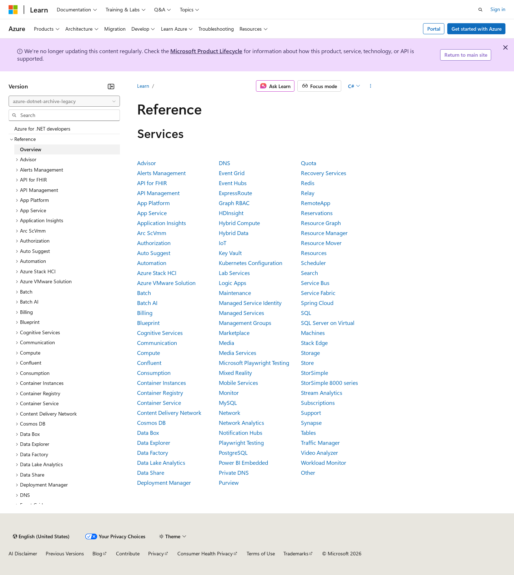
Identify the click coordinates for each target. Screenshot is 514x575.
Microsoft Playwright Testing (254, 362)
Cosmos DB (151, 422)
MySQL (228, 402)
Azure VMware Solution (166, 282)
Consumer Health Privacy (205, 553)
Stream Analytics (321, 392)
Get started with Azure (477, 28)
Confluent (149, 362)
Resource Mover (321, 242)
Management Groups (245, 322)
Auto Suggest (153, 252)
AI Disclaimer (23, 553)
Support (311, 412)
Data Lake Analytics (161, 462)
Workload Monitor (323, 462)
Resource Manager (324, 232)
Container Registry (160, 392)
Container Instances (161, 382)
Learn (143, 85)
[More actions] (370, 86)
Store (307, 362)
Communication (157, 342)
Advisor (146, 163)
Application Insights (161, 223)
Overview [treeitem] (30, 149)
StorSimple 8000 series (329, 382)
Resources (314, 252)
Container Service (159, 402)
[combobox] (64, 101)
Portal (433, 28)
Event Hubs (233, 183)
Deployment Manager (164, 482)
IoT (222, 242)
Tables (308, 432)
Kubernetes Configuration (250, 262)
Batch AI (147, 302)
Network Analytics (241, 422)
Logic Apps (232, 282)
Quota (308, 163)
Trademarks (295, 553)
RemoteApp (315, 203)
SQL (306, 312)
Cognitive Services (160, 332)
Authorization (154, 242)
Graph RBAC (234, 203)
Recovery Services (323, 173)
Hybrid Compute (239, 223)
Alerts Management (161, 173)
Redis (307, 183)
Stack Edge (314, 342)
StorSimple (314, 372)
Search (309, 272)
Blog (97, 553)
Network (229, 412)
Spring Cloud (317, 302)
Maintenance (235, 292)
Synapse (311, 422)
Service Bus (315, 282)
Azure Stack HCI (156, 272)
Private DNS (234, 472)
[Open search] (480, 9)
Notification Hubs (240, 432)
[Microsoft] (13, 9)
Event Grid (232, 173)
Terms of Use (261, 553)
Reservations (317, 213)
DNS (224, 163)
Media (226, 342)
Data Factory (152, 452)
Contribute (128, 553)
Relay (307, 193)
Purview (229, 482)
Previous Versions (65, 553)
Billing (144, 312)
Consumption (154, 372)
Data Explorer (153, 442)
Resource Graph (321, 223)
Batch (144, 292)
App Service (152, 213)
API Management (158, 193)
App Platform (153, 203)
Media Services (237, 352)
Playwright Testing (241, 442)
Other (308, 472)
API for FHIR (152, 183)
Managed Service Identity (250, 302)
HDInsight (231, 213)
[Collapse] (111, 86)
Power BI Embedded (243, 462)
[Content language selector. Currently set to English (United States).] (41, 536)
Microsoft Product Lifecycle (206, 51)
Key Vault (230, 252)
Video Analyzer (319, 452)
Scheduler (313, 262)
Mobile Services (238, 382)
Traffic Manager (320, 442)
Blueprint (148, 322)
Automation (151, 262)
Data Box (148, 432)
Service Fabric (318, 292)
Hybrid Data (233, 232)
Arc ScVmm (151, 232)
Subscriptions (318, 402)
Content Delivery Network (169, 412)
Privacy (156, 553)
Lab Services (234, 272)
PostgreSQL (233, 452)
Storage (310, 352)
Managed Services (241, 312)
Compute (148, 352)
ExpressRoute (235, 193)
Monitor (229, 392)
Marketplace (234, 332)
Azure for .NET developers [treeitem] (42, 128)
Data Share (150, 472)
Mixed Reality (235, 372)
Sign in (497, 9)
